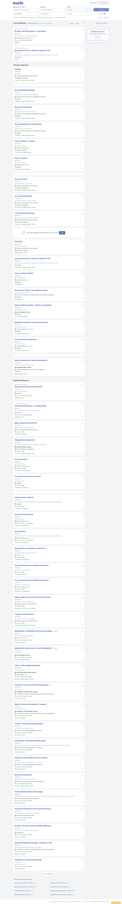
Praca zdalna (65, 901)
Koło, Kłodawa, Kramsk (22, 523)
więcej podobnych (48, 874)
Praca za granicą (75, 901)
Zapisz (62, 233)
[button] (82, 29)
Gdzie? (69, 7)
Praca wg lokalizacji (54, 901)
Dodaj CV (97, 37)
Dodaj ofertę (103, 3)
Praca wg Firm (86, 901)
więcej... (73, 796)
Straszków (19, 468)
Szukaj (102, 9)
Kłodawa (18, 432)
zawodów (106, 17)
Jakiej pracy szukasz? (19, 7)
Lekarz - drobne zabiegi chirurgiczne (27, 665)
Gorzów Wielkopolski (22, 40)
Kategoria (43, 7)
